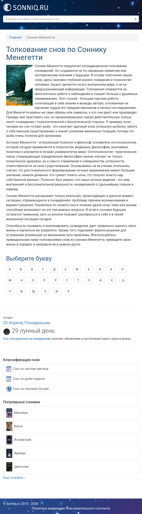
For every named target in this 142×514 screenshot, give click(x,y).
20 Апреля (13, 322)
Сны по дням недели (25, 379)
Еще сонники (14, 478)
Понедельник (37, 322)
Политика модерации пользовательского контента (71, 508)
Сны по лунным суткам (27, 389)
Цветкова (17, 466)
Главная (15, 37)
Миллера (17, 413)
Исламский (18, 439)
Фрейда (15, 453)
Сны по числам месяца (27, 369)
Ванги (14, 426)
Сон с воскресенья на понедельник (27, 338)
